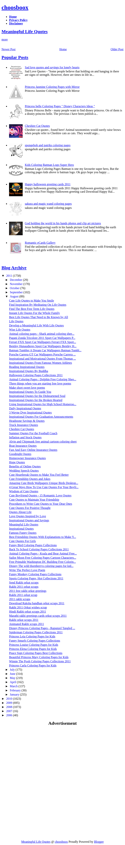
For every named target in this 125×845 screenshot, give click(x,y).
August (14, 296)
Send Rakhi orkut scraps (24, 582)
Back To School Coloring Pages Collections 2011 (39, 549)
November (16, 284)
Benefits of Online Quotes (25, 466)
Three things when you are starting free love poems (40, 383)
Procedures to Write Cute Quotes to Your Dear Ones (40, 503)
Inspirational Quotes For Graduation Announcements (41, 416)
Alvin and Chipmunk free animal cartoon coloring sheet (43, 441)
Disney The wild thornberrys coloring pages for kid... (41, 566)
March (14, 686)
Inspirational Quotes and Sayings (29, 520)
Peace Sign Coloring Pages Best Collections (35, 653)
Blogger (99, 841)
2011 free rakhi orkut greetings (27, 590)
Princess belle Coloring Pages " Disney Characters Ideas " (60, 106)
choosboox (15, 7)
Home (63, 49)
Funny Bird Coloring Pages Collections (33, 545)
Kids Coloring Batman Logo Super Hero (49, 164)
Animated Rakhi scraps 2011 (26, 624)
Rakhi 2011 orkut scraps (23, 586)
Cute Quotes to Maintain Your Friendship (34, 499)
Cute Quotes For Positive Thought (29, 507)
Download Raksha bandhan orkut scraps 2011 (36, 603)
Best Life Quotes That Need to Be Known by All (38, 317)
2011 (9, 275)
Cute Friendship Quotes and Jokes (29, 478)
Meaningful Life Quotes (25, 31)
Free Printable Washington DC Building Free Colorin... (42, 561)
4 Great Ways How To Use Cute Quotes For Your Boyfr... (44, 487)
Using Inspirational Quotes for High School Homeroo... (42, 404)
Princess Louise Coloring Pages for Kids (33, 644)
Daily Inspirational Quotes (25, 408)
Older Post (117, 49)
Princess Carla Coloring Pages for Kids (32, 665)
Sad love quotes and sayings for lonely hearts (52, 67)
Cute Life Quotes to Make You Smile (31, 300)
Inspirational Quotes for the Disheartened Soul (37, 396)
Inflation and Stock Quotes (25, 437)
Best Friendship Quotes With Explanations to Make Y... (42, 537)
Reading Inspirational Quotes (27, 366)
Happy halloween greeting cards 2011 (47, 184)
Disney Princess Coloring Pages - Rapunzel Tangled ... (42, 628)
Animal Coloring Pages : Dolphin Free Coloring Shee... (42, 379)
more (5, 39)
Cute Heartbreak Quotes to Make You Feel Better (39, 474)
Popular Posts (15, 57)
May (13, 678)
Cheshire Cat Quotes (37, 125)
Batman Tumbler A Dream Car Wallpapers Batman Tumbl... (45, 350)
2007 (9, 711)
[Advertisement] (33, 756)
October (15, 288)
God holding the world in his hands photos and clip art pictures (63, 223)
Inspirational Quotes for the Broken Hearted (35, 400)
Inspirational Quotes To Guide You (30, 391)
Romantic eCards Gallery (40, 242)
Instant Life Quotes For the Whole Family (34, 313)
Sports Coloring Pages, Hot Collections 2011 (36, 578)
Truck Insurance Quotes (23, 425)
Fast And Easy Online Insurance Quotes (33, 449)
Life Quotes (16, 321)
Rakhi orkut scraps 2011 (23, 619)
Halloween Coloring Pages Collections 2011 (36, 375)
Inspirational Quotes (21, 528)
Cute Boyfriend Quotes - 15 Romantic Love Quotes (40, 495)
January (15, 694)
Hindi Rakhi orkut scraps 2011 (27, 611)
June (13, 673)
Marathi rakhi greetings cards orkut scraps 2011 (38, 615)
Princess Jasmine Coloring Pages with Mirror (52, 86)
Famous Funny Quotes (22, 532)
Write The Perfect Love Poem (27, 570)
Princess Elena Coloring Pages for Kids (33, 648)
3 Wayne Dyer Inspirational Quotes (30, 412)
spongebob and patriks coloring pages (47, 145)
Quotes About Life (20, 512)
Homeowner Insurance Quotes (27, 458)
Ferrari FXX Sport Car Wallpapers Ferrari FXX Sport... (42, 342)
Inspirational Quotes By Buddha (28, 371)
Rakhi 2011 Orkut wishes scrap (28, 607)
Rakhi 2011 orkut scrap (23, 595)
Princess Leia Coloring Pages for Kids (32, 636)
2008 (9, 707)
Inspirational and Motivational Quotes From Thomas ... (42, 358)
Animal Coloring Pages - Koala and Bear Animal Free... (43, 553)
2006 (9, 715)
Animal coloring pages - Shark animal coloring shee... (41, 333)
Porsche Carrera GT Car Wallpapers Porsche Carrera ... (42, 354)
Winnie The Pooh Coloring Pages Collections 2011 (40, 661)
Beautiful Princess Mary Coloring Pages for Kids (39, 657)
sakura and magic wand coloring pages (48, 203)
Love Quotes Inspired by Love (27, 516)
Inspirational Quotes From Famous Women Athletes (40, 362)
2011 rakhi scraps (19, 599)
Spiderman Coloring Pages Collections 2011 (36, 632)
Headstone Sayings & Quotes (27, 420)
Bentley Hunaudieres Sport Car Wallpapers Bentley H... (42, 346)
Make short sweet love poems (27, 387)
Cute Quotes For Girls (22, 541)
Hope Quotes (17, 462)
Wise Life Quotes (19, 329)
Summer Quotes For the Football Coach (33, 433)
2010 (9, 698)
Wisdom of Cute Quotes (23, 491)
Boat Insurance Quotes (23, 445)
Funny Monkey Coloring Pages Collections (35, 574)
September (16, 292)
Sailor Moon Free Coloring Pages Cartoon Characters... (42, 557)
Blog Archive (14, 267)
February (16, 690)
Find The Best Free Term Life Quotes (31, 308)
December (16, 279)
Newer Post (8, 49)
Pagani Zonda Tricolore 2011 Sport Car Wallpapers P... (42, 337)
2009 (9, 702)
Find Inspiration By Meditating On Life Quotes (37, 304)
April (13, 682)
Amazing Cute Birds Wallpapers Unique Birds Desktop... (43, 483)
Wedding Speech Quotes (24, 470)
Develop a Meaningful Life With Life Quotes (36, 325)
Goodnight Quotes (20, 454)
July (13, 669)
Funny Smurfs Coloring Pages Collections (34, 640)
